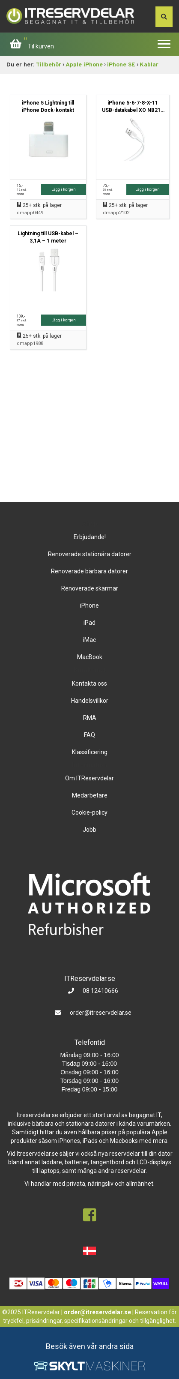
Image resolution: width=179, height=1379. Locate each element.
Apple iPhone (84, 65)
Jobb (89, 829)
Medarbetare (89, 795)
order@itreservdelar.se (100, 1012)
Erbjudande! (90, 537)
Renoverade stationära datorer (89, 554)
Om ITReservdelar (89, 778)
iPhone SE (121, 65)
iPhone (89, 605)
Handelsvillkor (89, 700)
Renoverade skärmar (89, 588)
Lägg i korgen (63, 189)
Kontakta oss (89, 683)
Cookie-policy (89, 812)
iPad (89, 622)
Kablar (149, 65)
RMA (89, 717)
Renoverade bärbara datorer (89, 571)
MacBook (89, 657)
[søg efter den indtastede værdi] (164, 16)
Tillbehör (48, 65)
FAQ (89, 734)
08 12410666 (99, 990)
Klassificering (89, 752)
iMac (89, 639)
